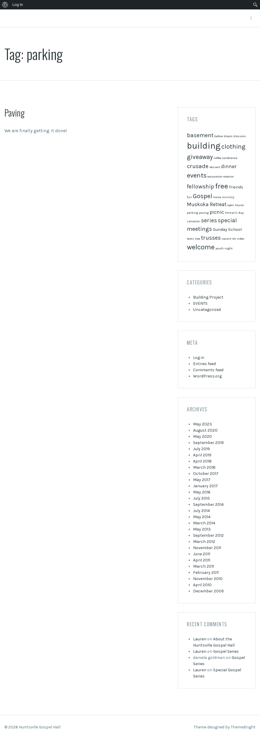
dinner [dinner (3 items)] (228, 166)
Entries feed (204, 363)
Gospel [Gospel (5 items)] (202, 196)
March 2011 (203, 566)
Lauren (199, 639)
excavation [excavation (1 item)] (215, 176)
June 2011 (201, 553)
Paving (14, 112)
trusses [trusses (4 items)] (211, 237)
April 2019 (202, 455)
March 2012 (204, 541)
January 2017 (205, 485)
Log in (198, 357)
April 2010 (202, 584)
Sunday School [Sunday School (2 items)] (227, 229)
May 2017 (201, 479)
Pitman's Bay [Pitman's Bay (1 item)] (234, 213)
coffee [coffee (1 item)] (217, 158)
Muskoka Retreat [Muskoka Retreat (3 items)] (206, 204)
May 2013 (202, 529)
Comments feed (208, 369)
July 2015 (201, 498)
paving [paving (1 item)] (204, 213)
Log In (17, 4)
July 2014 (201, 510)
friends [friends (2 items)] (236, 187)
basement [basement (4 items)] (200, 135)
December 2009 (208, 591)
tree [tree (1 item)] (197, 239)
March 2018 (204, 467)
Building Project (208, 297)
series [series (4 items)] (209, 220)
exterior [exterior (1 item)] (228, 176)
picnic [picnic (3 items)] (217, 212)
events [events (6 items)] (197, 175)
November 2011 (207, 547)
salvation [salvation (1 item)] (193, 221)
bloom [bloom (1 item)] (228, 136)
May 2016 (201, 492)
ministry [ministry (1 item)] (228, 197)
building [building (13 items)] (203, 146)
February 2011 (206, 572)
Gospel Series (226, 651)
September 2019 (208, 442)
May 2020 (202, 436)
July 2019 (201, 448)
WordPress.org (207, 376)
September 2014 (208, 504)
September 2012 (208, 535)
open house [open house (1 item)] (235, 205)
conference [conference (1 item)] (229, 158)
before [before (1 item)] (218, 136)
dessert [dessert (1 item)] (214, 167)
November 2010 (208, 578)
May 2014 (201, 516)
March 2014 (204, 523)
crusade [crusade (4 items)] (197, 166)
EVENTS (200, 303)
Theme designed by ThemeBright (225, 727)
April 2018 (202, 461)
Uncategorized (207, 309)
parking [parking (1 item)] (192, 213)
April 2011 (201, 560)
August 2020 (205, 430)
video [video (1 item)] (240, 239)
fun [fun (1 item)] (189, 197)
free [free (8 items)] (221, 186)
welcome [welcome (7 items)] (201, 247)
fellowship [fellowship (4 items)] (200, 186)
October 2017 (205, 473)
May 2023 (202, 424)
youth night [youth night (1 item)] (224, 248)
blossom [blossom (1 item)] (239, 136)
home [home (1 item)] (217, 197)
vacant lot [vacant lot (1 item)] (229, 239)
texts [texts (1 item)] (190, 239)
